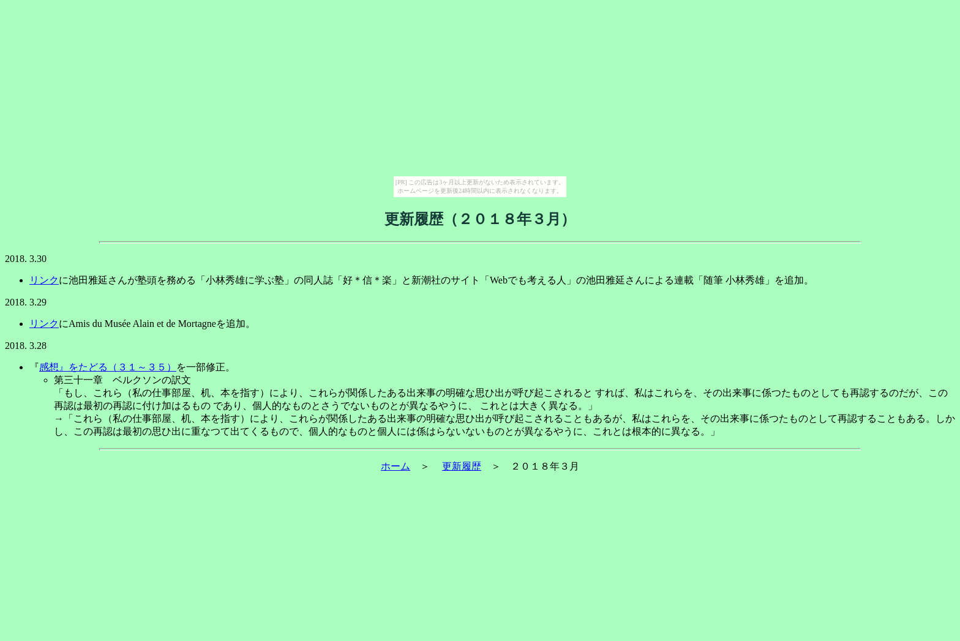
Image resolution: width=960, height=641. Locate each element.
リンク (44, 280)
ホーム (395, 466)
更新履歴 (461, 466)
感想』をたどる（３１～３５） (107, 367)
